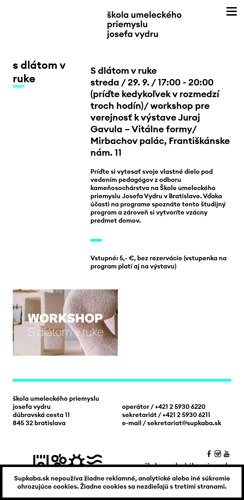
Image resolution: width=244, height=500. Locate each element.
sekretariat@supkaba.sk (184, 423)
